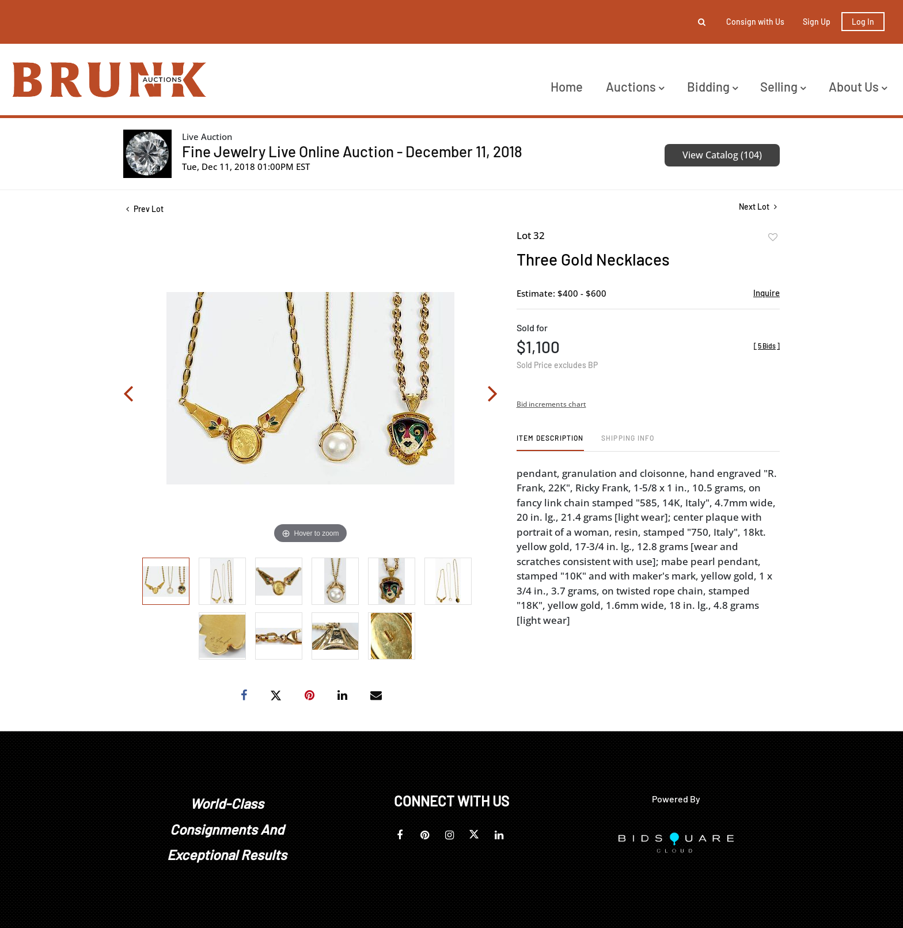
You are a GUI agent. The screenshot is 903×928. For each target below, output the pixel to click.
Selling (783, 86)
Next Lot (758, 206)
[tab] (550, 442)
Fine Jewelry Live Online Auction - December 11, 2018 (352, 151)
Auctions (635, 86)
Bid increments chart (551, 404)
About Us (858, 86)
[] (767, 346)
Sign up (816, 21)
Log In (863, 21)
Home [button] (567, 86)
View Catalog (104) (722, 155)
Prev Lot (145, 209)
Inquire (766, 292)
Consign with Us (755, 21)
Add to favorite (773, 237)
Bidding (712, 86)
